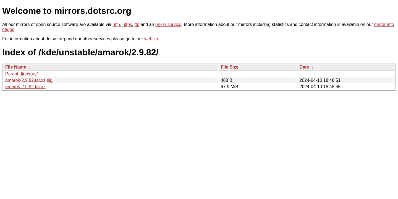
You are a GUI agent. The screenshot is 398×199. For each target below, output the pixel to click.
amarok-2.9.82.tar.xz (25, 86)
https (127, 24)
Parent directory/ (21, 74)
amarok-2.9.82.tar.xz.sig (29, 80)
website (151, 38)
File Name (15, 67)
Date (304, 67)
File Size (230, 67)
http (116, 24)
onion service (168, 24)
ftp (136, 24)
